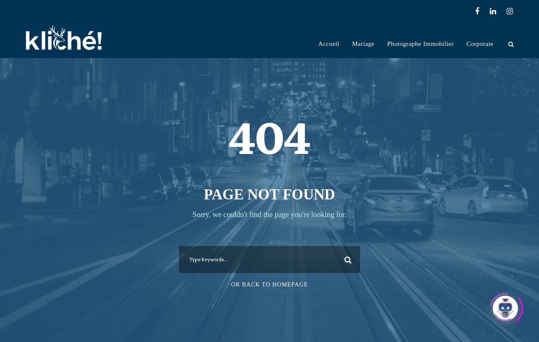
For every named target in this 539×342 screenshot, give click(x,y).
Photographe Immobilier (420, 43)
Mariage (363, 43)
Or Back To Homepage (269, 284)
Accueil (328, 43)
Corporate (480, 43)
